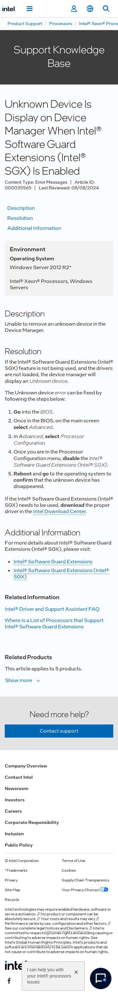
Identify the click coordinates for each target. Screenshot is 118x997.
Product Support (25, 23)
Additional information (34, 228)
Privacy (11, 880)
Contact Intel (19, 777)
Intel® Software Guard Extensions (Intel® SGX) (61, 573)
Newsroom (16, 788)
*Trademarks (16, 870)
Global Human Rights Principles (43, 942)
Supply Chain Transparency (85, 880)
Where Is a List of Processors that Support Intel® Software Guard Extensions (54, 623)
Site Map (12, 889)
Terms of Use (73, 860)
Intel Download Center (59, 511)
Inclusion (14, 834)
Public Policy (19, 845)
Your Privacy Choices (85, 889)
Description (21, 208)
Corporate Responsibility (32, 822)
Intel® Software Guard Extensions (53, 561)
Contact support (59, 731)
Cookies (69, 870)
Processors (60, 23)
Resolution (20, 218)
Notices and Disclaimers (66, 928)
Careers (13, 811)
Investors (15, 800)
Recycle (12, 899)
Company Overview (26, 766)
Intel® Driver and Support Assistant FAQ (52, 609)
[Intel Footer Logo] (17, 965)
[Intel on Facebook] (9, 980)
